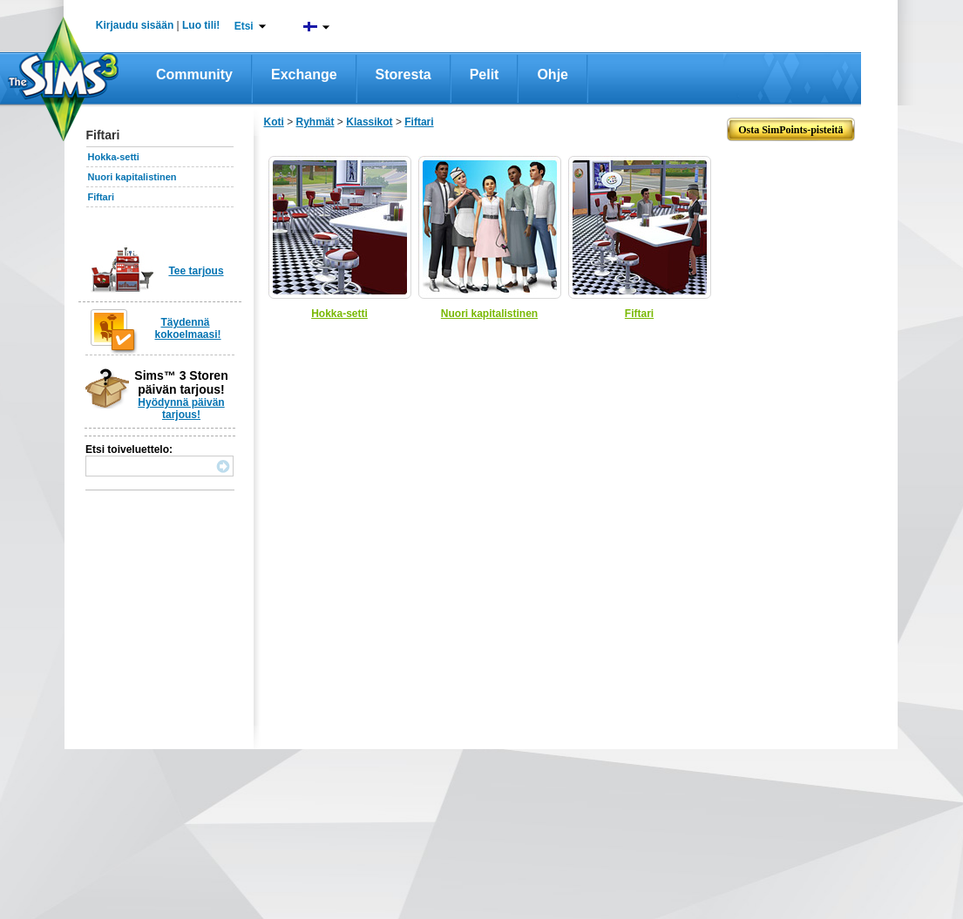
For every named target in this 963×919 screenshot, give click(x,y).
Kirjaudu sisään (134, 25)
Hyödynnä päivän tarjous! (181, 408)
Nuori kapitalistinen (132, 177)
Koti (274, 122)
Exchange (304, 74)
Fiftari (101, 197)
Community (194, 74)
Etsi (244, 26)
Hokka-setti (113, 157)
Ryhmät (315, 122)
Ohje (552, 74)
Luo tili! (201, 25)
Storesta (403, 74)
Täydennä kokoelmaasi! (188, 328)
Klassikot (369, 122)
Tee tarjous (195, 271)
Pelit (484, 74)
